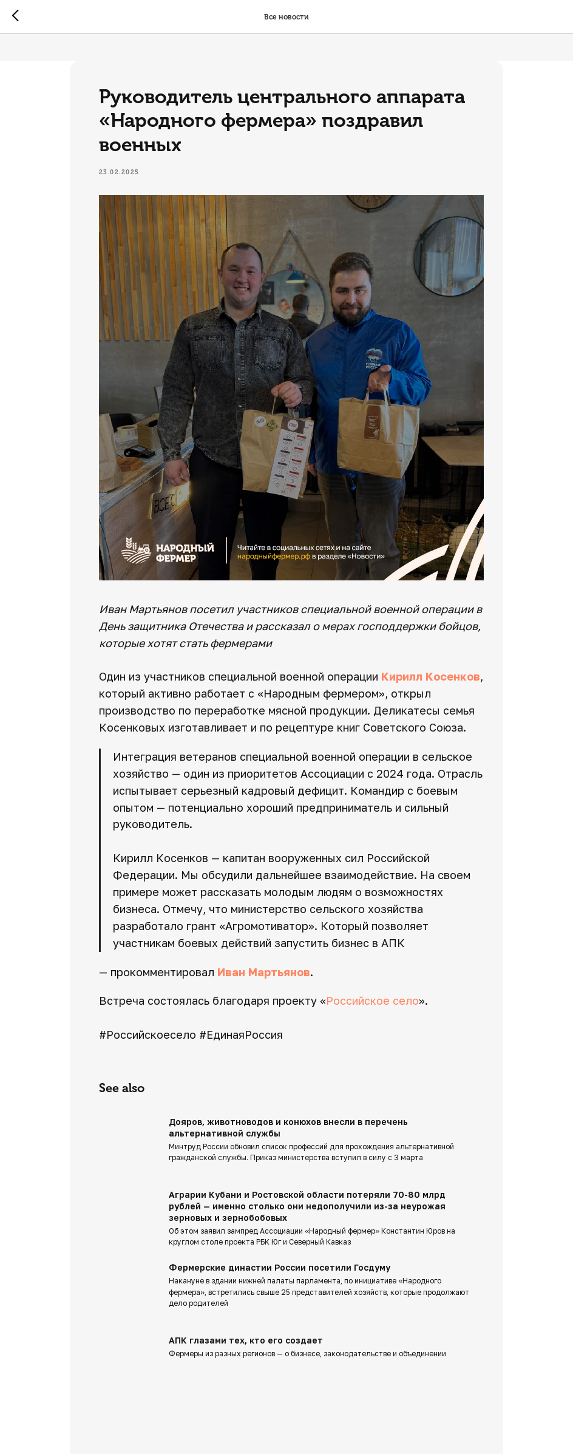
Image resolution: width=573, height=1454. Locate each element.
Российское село (394, 989)
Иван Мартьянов (286, 960)
